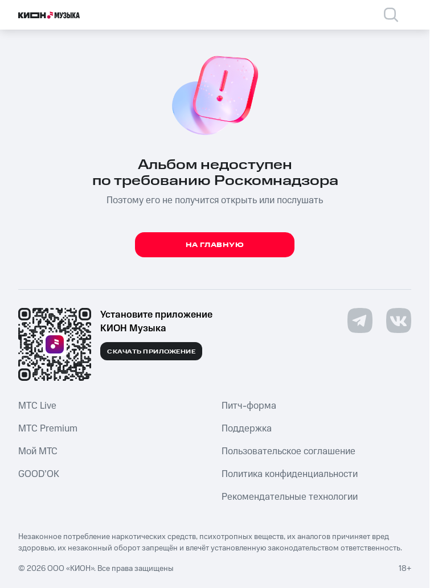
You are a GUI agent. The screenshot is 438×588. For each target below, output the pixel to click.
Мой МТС (38, 451)
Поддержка (247, 428)
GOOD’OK (38, 474)
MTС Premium (47, 428)
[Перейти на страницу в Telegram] (359, 320)
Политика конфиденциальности (290, 474)
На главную (215, 245)
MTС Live (37, 406)
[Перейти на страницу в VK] (398, 320)
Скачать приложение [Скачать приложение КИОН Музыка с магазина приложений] (151, 352)
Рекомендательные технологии (290, 497)
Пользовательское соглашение (288, 451)
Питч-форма (249, 406)
